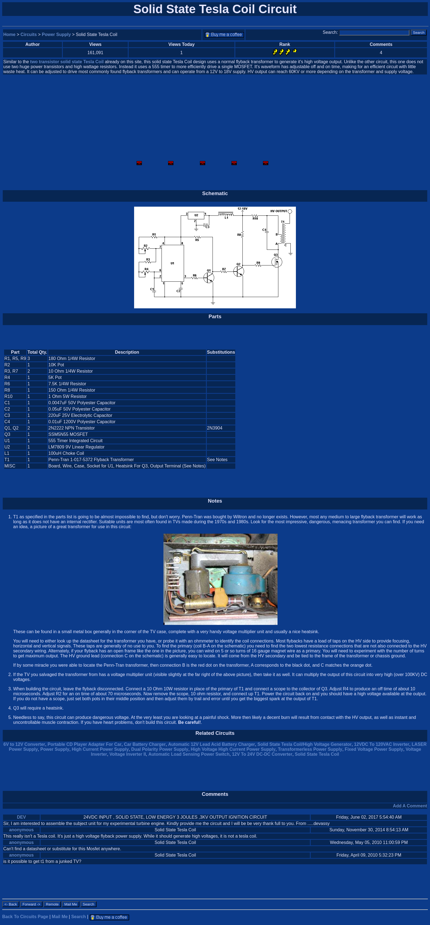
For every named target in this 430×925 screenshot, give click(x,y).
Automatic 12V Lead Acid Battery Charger (211, 744)
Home (9, 34)
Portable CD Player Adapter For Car (84, 744)
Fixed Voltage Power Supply (374, 749)
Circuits (29, 34)
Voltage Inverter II (127, 754)
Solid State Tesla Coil (317, 754)
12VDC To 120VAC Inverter (381, 744)
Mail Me (60, 916)
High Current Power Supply (100, 749)
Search (78, 916)
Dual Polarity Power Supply (159, 749)
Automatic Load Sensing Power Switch (189, 754)
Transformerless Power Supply (310, 749)
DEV (21, 817)
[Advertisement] (215, 118)
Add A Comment (410, 806)
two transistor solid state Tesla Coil (67, 61)
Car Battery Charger (145, 744)
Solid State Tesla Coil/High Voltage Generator (305, 744)
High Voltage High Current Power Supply (233, 749)
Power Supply (56, 34)
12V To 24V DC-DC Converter (262, 754)
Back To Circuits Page (25, 916)
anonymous (21, 829)
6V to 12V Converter (24, 744)
